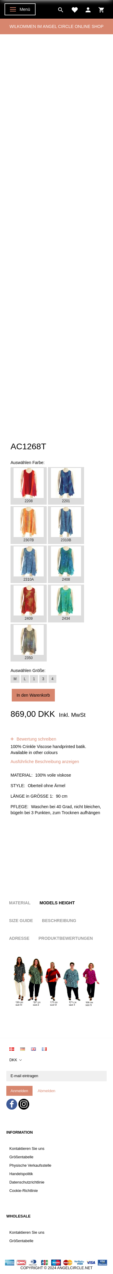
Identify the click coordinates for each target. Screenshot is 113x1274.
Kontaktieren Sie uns (26, 1149)
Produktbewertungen (66, 938)
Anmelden (19, 1091)
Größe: (28, 670)
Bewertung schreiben (35, 739)
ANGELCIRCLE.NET (75, 1268)
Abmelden (46, 1091)
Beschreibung (59, 920)
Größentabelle (21, 1157)
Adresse (19, 938)
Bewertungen (57, 733)
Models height (57, 902)
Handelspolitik (21, 1174)
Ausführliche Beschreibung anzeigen (45, 761)
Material (19, 902)
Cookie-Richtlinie (23, 1191)
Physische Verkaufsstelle (30, 1165)
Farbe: (28, 462)
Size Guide (21, 920)
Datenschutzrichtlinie (26, 1182)
